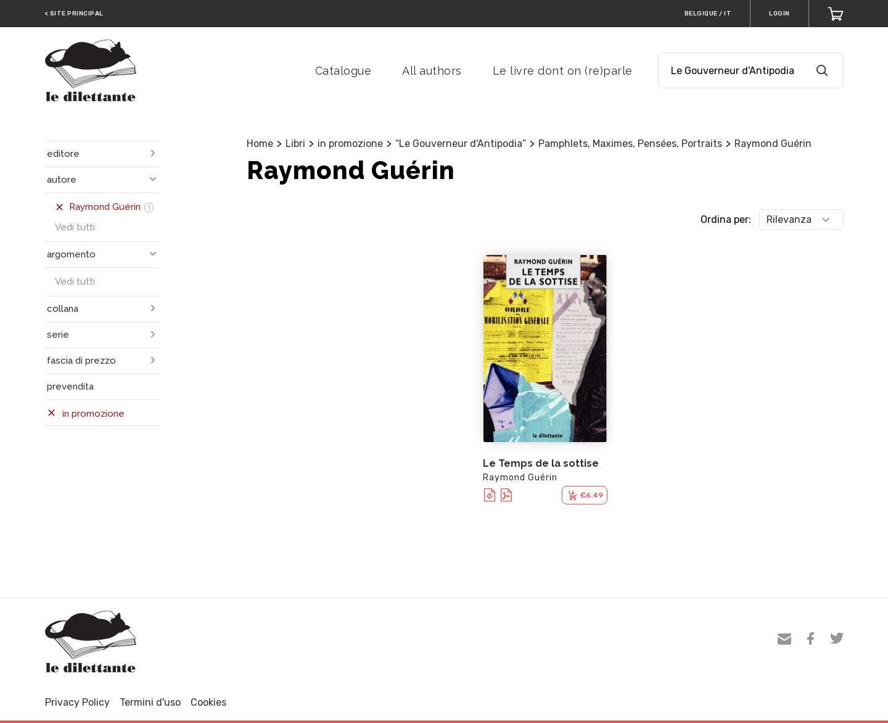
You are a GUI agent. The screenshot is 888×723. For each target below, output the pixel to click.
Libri (295, 143)
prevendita (70, 386)
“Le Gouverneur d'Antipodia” (460, 143)
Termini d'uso (150, 702)
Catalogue (343, 70)
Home (260, 143)
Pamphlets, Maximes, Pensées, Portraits (630, 143)
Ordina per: (726, 219)
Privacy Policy (77, 702)
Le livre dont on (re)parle (563, 70)
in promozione (350, 143)
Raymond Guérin (773, 143)
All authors (432, 70)
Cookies (208, 702)
